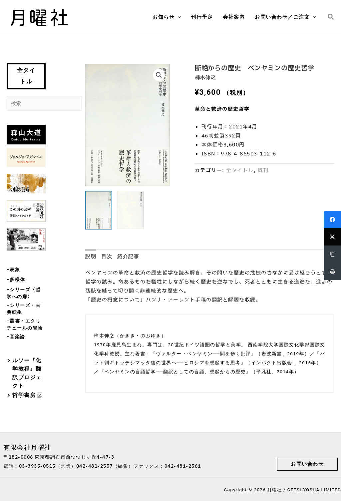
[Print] (332, 271)
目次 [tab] (106, 257)
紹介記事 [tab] (128, 257)
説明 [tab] (90, 257)
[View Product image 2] (130, 210)
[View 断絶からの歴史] (98, 210)
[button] (177, 17)
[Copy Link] (332, 254)
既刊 (263, 170)
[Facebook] (332, 219)
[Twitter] (332, 236)
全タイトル (26, 76)
